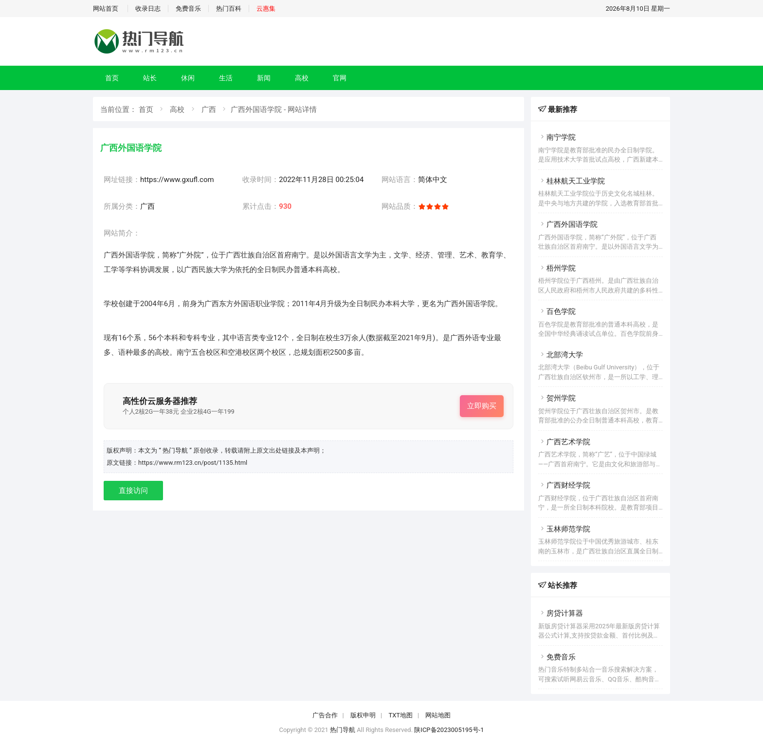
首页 (112, 78)
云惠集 (265, 8)
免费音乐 (188, 8)
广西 (208, 109)
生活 (226, 78)
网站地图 (438, 715)
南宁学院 (557, 137)
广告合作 (325, 715)
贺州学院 (557, 398)
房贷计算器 (560, 613)
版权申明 (363, 715)
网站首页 (105, 8)
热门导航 (342, 729)
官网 (339, 78)
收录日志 (148, 8)
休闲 (188, 78)
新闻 (264, 78)
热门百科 (228, 8)
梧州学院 (557, 268)
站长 (150, 78)
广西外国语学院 (568, 224)
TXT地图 (400, 715)
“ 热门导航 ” (176, 450)
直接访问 (133, 490)
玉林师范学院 (564, 529)
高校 (302, 78)
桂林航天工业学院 (571, 181)
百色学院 (557, 311)
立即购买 (481, 406)
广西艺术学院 (564, 442)
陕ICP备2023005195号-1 (449, 729)
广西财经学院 (564, 485)
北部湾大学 (560, 354)
